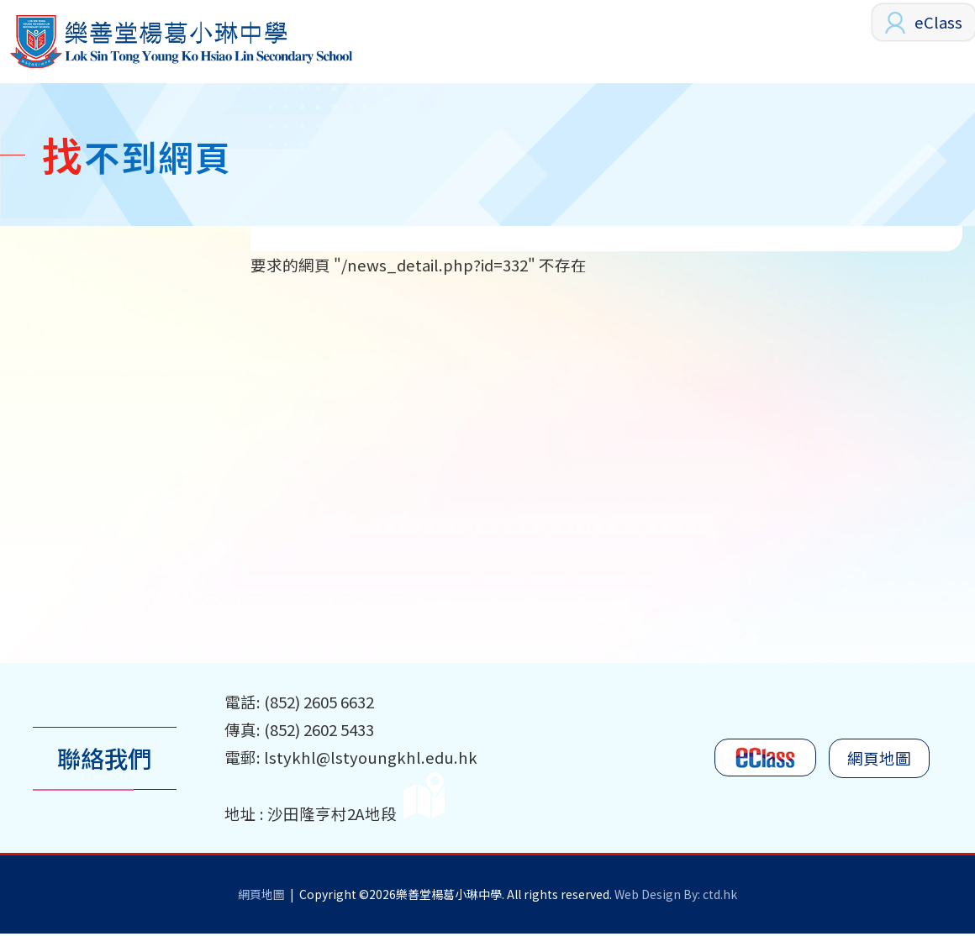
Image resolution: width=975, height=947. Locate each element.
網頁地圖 (879, 771)
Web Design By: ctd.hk (675, 907)
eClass (938, 22)
